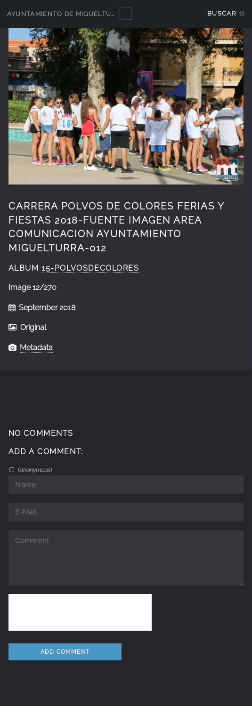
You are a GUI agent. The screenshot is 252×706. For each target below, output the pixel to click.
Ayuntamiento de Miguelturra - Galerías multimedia (109, 13)
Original (33, 327)
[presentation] (80, 612)
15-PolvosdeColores (90, 268)
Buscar (221, 13)
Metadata (36, 347)
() (34, 469)
